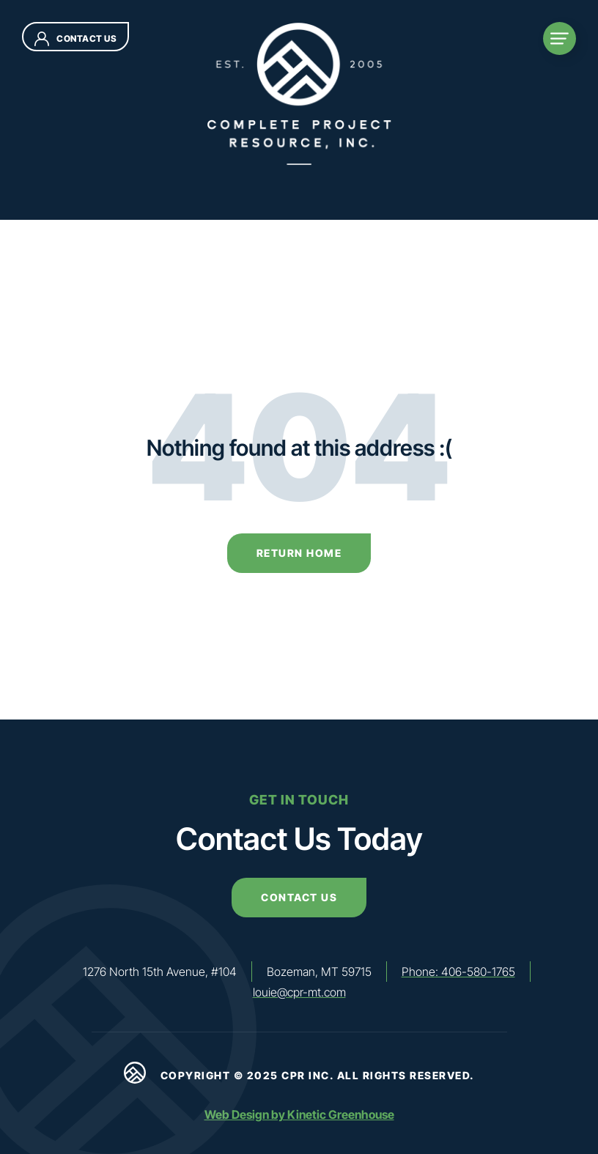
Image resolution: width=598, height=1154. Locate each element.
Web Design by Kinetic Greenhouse (299, 1114)
